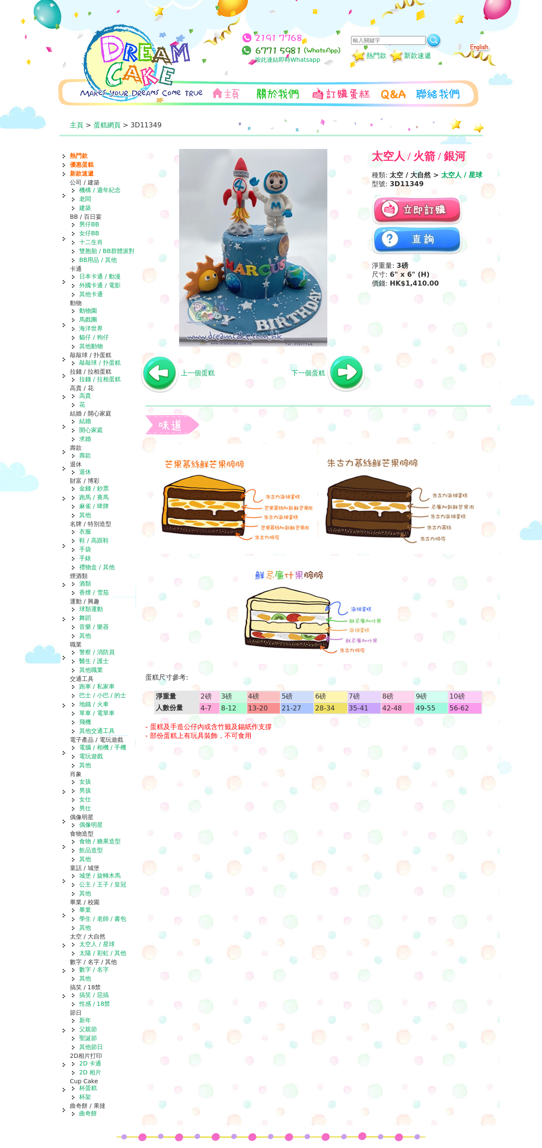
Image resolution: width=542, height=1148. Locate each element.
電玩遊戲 (91, 756)
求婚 (85, 438)
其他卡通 (91, 294)
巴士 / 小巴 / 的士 (102, 695)
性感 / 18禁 (94, 1003)
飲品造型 (91, 850)
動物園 (88, 310)
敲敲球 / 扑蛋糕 (100, 362)
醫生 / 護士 (94, 661)
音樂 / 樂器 (94, 626)
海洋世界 (91, 328)
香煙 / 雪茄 (94, 592)
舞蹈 (85, 617)
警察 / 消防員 (97, 652)
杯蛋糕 (88, 1088)
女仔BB (89, 233)
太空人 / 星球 (97, 944)
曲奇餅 (88, 1113)
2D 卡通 (90, 1063)
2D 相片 (90, 1072)
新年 (85, 1020)
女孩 (85, 781)
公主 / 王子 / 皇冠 (102, 884)
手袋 (85, 549)
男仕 (85, 808)
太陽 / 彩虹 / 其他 (102, 953)
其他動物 (91, 346)
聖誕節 (88, 1038)
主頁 (76, 125)
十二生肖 (91, 242)
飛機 (85, 722)
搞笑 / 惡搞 (94, 994)
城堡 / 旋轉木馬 (100, 875)
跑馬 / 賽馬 (94, 497)
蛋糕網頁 (107, 125)
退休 (85, 471)
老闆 (85, 198)
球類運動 (91, 609)
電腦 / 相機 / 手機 (102, 747)
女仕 (85, 799)
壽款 (85, 455)
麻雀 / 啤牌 (94, 506)
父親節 (88, 1029)
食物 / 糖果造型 (100, 841)
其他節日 (91, 1046)
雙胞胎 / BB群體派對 (107, 251)
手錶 (85, 558)
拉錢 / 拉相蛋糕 (100, 379)
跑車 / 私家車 (97, 686)
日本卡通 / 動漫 (100, 276)
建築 (85, 207)
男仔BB (89, 224)
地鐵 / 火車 (94, 704)
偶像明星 (91, 824)
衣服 (85, 531)
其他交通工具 (97, 730)
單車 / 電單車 (97, 713)
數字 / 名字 (94, 969)
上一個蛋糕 (198, 373)
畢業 (85, 909)
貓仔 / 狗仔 (94, 337)
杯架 (85, 1096)
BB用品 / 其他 (98, 259)
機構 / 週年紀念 (100, 190)
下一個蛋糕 (308, 373)
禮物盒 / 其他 (97, 567)
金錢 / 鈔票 (94, 488)
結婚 (85, 421)
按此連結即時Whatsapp (287, 59)
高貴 (85, 395)
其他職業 (91, 669)
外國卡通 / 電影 (100, 285)
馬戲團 (88, 319)
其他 (85, 515)
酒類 (85, 583)
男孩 (85, 790)
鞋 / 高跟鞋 (94, 540)
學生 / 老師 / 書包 (102, 918)
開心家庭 (91, 430)
